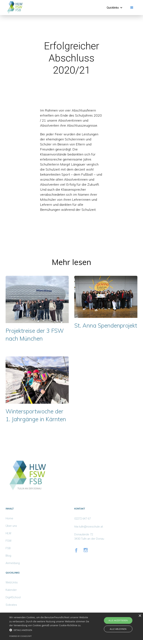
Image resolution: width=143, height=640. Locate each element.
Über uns (11, 526)
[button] (114, 8)
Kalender (11, 590)
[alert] (71, 626)
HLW (8, 533)
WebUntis (12, 582)
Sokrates (11, 604)
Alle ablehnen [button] (118, 629)
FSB (8, 548)
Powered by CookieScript (20, 636)
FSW (8, 540)
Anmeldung (13, 563)
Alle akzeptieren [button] (118, 620)
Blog (8, 555)
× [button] (139, 615)
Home (9, 518)
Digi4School (13, 597)
